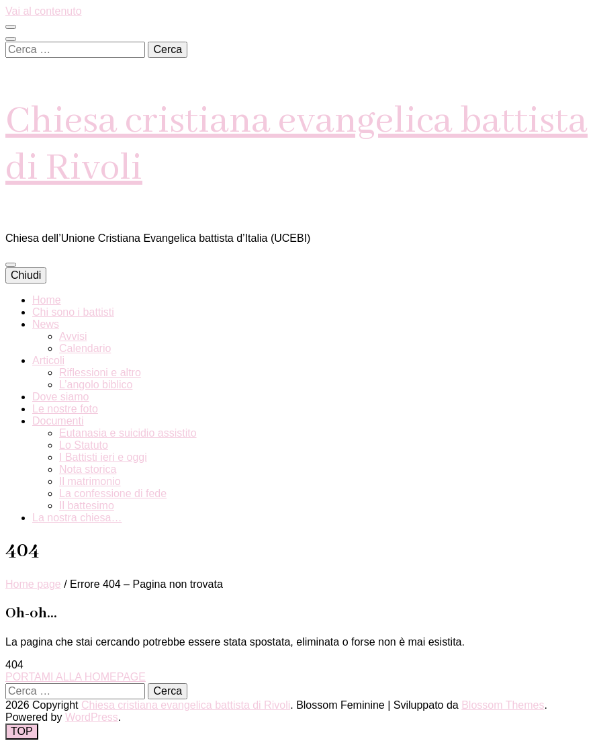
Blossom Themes (502, 705)
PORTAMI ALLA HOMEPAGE (75, 677)
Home (46, 300)
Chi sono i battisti (73, 312)
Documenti (57, 421)
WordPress (91, 717)
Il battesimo (86, 505)
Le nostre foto (65, 408)
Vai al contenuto (43, 11)
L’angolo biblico (95, 384)
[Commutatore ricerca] (10, 39)
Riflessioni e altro (100, 372)
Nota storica (87, 469)
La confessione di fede (113, 493)
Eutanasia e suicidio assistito (128, 433)
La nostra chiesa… (77, 517)
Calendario (85, 348)
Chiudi (26, 275)
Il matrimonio (90, 481)
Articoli (48, 360)
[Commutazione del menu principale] (10, 265)
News (45, 324)
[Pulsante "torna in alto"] (21, 732)
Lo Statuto (83, 445)
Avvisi (73, 336)
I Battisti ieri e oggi (103, 457)
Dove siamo (60, 396)
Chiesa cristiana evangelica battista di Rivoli (185, 705)
